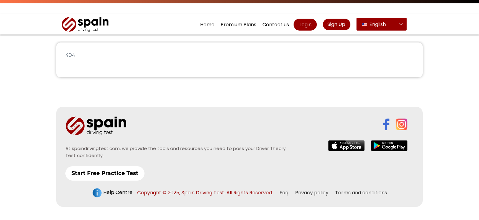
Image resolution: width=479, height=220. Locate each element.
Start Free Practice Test (104, 173)
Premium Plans (238, 24)
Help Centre (112, 193)
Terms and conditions (361, 192)
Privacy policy (311, 192)
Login (305, 24)
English (374, 24)
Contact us (275, 24)
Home (207, 24)
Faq (284, 192)
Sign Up (336, 24)
